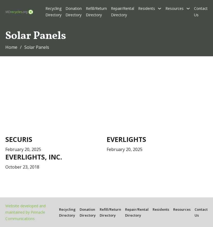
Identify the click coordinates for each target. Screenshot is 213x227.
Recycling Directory (53, 11)
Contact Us (201, 11)
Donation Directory (73, 11)
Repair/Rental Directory (122, 11)
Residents (146, 8)
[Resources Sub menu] (188, 8)
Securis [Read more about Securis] (18, 139)
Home (11, 47)
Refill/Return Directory (96, 11)
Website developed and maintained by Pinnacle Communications (25, 212)
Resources (174, 8)
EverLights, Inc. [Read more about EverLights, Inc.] (33, 156)
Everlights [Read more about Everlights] (126, 139)
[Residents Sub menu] (159, 8)
